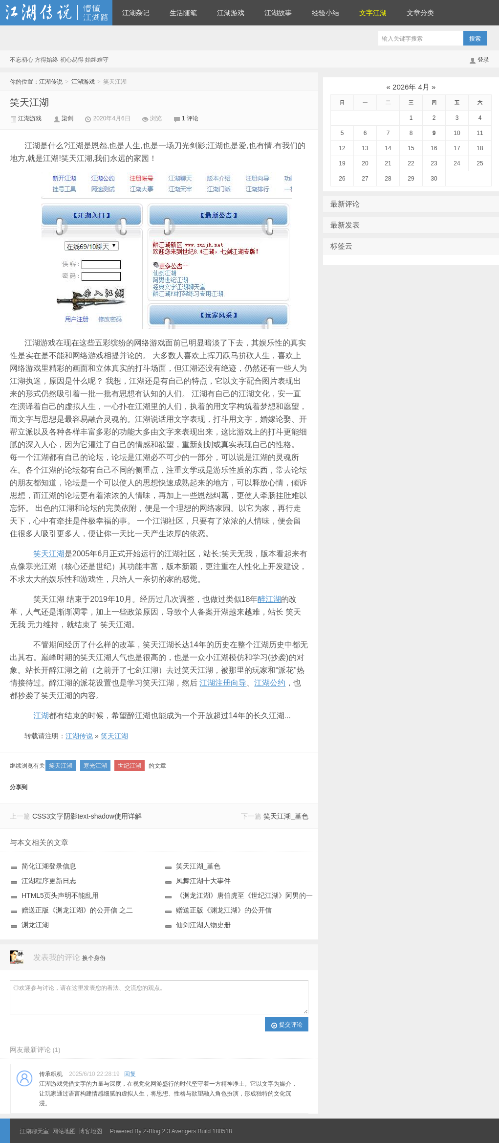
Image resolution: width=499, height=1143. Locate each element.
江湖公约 (269, 683)
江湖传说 (56, 12)
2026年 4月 (411, 87)
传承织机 (51, 1074)
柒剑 (68, 118)
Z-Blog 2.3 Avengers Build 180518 (187, 1131)
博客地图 (90, 1131)
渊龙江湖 (35, 925)
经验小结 (325, 13)
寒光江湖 (95, 765)
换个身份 (94, 958)
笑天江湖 (29, 102)
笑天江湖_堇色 (285, 816)
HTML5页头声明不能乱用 (60, 895)
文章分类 (420, 13)
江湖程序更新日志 (49, 881)
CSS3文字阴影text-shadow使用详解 (87, 816)
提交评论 (287, 1025)
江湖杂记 (136, 13)
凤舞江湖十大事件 (203, 881)
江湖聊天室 (34, 1131)
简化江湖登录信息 (49, 866)
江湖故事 (278, 13)
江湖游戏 (230, 13)
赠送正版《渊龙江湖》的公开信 (224, 910)
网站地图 (64, 1131)
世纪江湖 (129, 765)
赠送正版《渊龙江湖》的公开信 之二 (77, 910)
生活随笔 (183, 13)
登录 (483, 59)
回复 (130, 1074)
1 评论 (190, 118)
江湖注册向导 (222, 683)
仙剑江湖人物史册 (203, 925)
